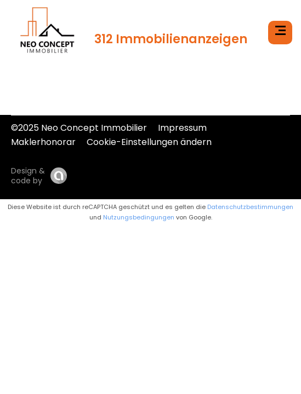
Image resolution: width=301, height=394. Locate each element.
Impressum (182, 127)
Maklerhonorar (43, 142)
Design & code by (28, 176)
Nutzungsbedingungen (138, 217)
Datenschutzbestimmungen (250, 206)
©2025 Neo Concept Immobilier (79, 127)
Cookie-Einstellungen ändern (149, 142)
